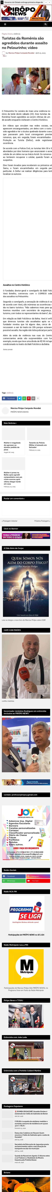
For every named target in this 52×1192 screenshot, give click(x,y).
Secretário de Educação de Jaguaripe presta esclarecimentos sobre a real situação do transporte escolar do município (32, 1146)
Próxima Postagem (41, 521)
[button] (46, 2)
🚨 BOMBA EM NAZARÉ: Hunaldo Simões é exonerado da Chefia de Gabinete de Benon (31, 1113)
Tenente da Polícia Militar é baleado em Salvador (38, 445)
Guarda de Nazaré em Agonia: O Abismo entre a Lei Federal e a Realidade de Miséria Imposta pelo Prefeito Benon (32, 1158)
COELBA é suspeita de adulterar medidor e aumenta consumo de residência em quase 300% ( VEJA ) (31, 1123)
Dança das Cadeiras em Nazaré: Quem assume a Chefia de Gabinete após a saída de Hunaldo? (32, 1135)
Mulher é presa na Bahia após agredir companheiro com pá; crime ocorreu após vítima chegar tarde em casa (13, 478)
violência (17, 34)
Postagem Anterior (10, 521)
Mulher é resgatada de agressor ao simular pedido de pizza (12, 446)
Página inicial (7, 34)
